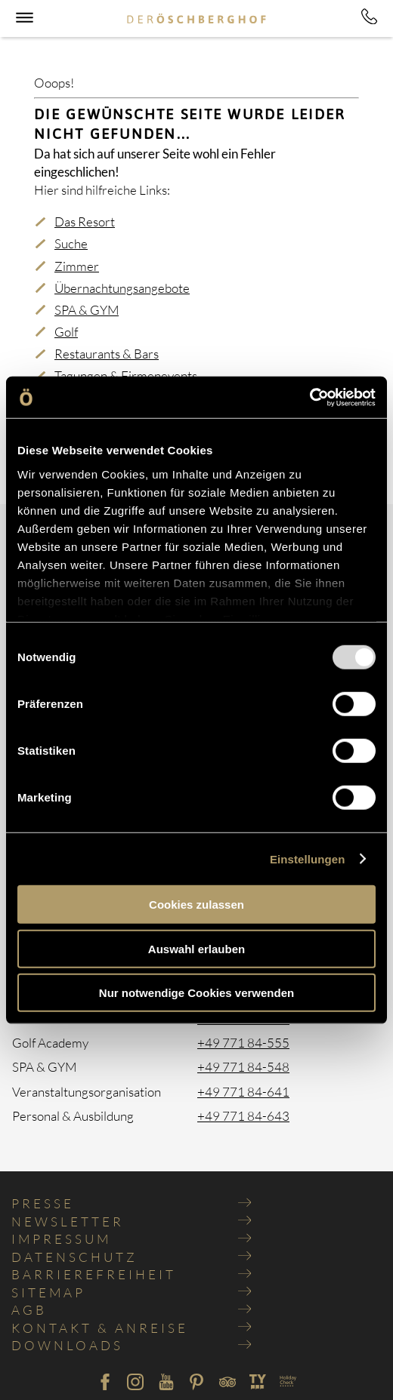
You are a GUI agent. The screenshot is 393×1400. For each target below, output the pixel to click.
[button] (22, 20)
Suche (71, 243)
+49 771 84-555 (243, 1043)
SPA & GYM (86, 310)
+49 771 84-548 (243, 1067)
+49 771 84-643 (243, 1116)
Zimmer (76, 266)
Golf (66, 332)
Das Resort (84, 221)
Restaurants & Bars (106, 354)
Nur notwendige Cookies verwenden (196, 992)
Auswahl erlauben (196, 948)
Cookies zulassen (196, 904)
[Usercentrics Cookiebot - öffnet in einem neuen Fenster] (309, 397)
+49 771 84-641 (243, 1092)
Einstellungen (307, 858)
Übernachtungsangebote (122, 288)
